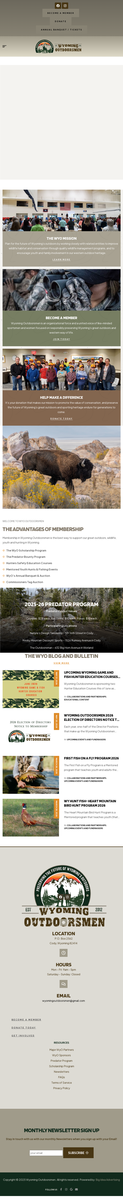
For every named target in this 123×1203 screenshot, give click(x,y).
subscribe (78, 1160)
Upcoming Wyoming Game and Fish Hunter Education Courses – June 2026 (92, 676)
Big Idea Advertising (108, 1186)
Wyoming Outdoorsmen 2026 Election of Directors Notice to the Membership (91, 719)
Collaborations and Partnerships (86, 696)
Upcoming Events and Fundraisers (86, 739)
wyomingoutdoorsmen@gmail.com (63, 1008)
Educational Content (76, 699)
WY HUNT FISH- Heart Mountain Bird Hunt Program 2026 (90, 803)
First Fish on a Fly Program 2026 (91, 758)
